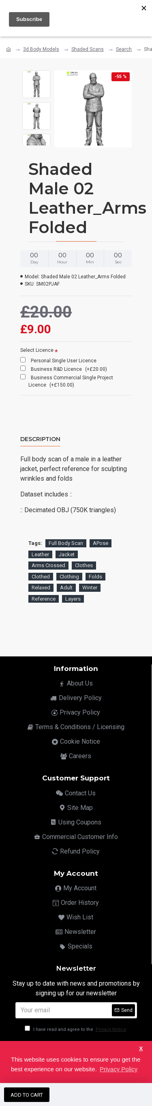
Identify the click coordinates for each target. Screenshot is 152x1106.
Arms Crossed (48, 565)
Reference (44, 599)
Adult (66, 588)
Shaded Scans (87, 49)
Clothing (69, 577)
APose (100, 543)
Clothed (41, 577)
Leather (40, 554)
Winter (89, 588)
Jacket (67, 554)
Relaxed (41, 588)
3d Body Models (41, 49)
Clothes (84, 565)
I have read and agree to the (76, 1029)
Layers (73, 599)
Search (124, 49)
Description (40, 439)
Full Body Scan (66, 543)
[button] (36, 137)
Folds (95, 577)
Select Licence (37, 350)
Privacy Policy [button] (118, 1069)
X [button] (141, 1048)
